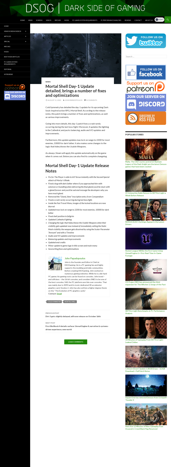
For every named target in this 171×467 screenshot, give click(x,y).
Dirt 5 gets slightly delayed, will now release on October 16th (78, 315)
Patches (58, 20)
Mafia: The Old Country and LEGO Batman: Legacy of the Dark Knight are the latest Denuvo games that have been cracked (146, 164)
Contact (138, 20)
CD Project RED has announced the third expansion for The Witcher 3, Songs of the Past (145, 283)
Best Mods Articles (12, 57)
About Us (149, 20)
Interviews (8, 74)
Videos (48, 20)
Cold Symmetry (54, 302)
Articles (7, 36)
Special (7, 41)
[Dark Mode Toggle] (159, 19)
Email (59, 293)
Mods (66, 20)
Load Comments (75, 342)
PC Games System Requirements (84, 20)
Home (22, 20)
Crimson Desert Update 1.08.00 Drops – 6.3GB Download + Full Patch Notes (145, 369)
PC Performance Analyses (111, 20)
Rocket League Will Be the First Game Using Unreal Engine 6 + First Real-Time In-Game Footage (144, 253)
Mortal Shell (70, 302)
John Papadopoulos (73, 100)
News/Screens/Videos (12, 31)
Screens (39, 20)
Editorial (8, 69)
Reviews (128, 20)
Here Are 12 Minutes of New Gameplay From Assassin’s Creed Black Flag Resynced (144, 427)
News (30, 20)
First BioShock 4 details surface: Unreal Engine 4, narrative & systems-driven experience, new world (78, 326)
